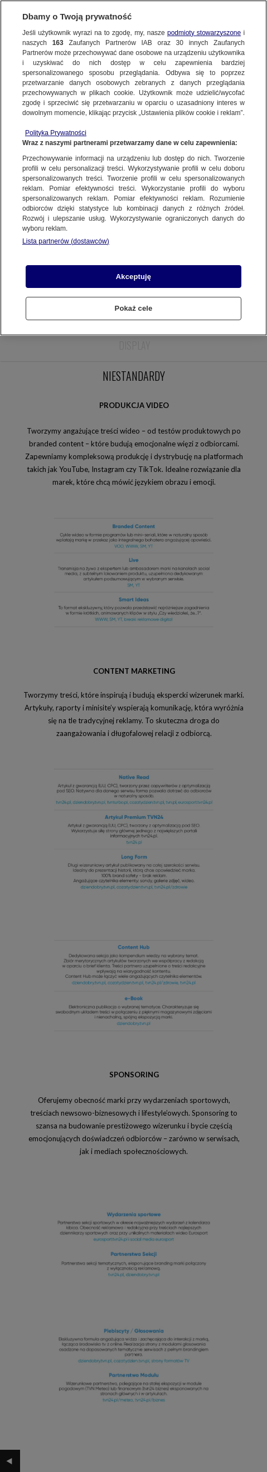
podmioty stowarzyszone (204, 33)
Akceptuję (133, 276)
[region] (133, 168)
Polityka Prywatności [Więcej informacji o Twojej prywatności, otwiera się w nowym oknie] (55, 133)
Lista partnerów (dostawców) (65, 241)
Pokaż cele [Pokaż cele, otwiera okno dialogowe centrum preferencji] (134, 308)
